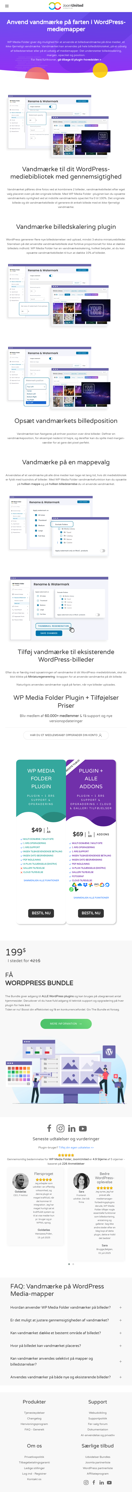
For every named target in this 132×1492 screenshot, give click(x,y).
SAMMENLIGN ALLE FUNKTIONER (41, 882)
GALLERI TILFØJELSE (32, 869)
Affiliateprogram (98, 1473)
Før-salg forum (98, 1424)
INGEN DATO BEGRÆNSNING (36, 857)
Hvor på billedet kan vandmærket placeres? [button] (66, 1346)
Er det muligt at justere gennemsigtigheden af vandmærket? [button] (66, 1320)
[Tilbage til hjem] (66, 6)
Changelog (34, 1418)
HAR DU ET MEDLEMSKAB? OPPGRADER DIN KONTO (66, 737)
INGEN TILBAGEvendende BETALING (41, 853)
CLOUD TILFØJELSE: (80, 882)
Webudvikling (98, 1413)
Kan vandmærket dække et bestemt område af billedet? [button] (66, 1333)
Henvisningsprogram (34, 1424)
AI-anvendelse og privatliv (98, 1435)
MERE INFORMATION (66, 1032)
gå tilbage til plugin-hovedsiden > (79, 61)
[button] (7, 6)
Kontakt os (34, 1479)
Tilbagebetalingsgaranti (34, 1462)
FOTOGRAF (76, 878)
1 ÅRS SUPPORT (30, 849)
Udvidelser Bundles (97, 1457)
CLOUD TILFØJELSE (31, 874)
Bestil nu (41, 915)
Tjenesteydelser (34, 1413)
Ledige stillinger (34, 1468)
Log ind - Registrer (34, 1473)
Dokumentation (97, 1429)
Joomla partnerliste (97, 1462)
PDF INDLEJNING (30, 861)
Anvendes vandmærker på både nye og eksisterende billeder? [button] (66, 1377)
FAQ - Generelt (34, 1429)
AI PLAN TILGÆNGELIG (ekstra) (38, 865)
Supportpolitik (97, 1418)
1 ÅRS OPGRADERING (33, 845)
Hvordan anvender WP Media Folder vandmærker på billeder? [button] (66, 1308)
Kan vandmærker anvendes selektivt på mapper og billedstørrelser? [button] (66, 1362)
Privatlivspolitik (34, 1457)
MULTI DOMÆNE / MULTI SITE (37, 840)
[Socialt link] (86, 1482)
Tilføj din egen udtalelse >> (76, 1149)
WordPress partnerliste (98, 1468)
